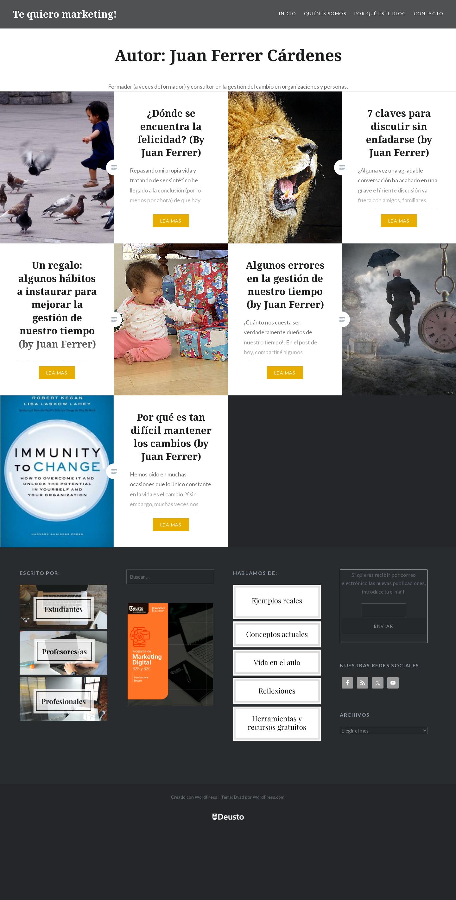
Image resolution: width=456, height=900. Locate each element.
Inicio (287, 13)
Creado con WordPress (194, 797)
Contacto (428, 13)
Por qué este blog (380, 13)
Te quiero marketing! (65, 14)
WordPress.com (268, 797)
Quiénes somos (325, 13)
